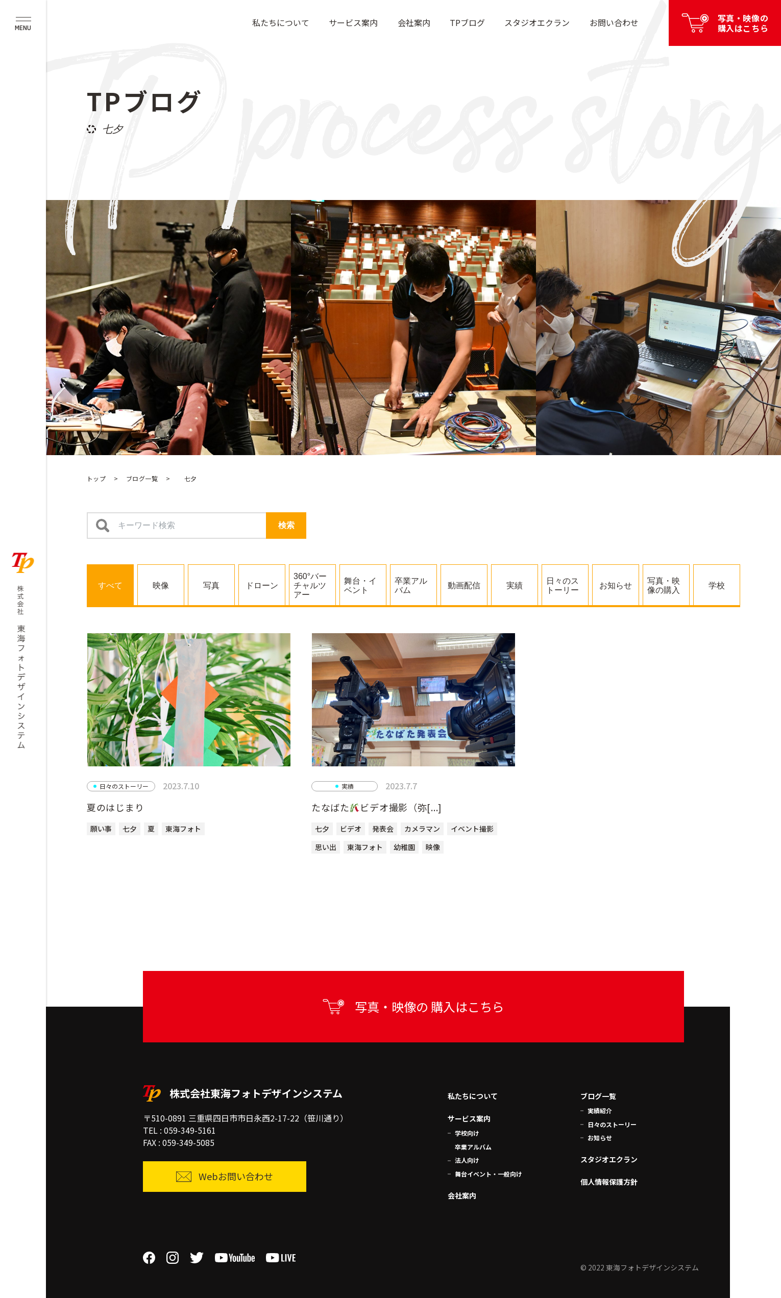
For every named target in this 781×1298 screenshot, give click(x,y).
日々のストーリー (612, 1124)
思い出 (325, 847)
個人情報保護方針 (609, 1182)
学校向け (467, 1133)
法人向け (467, 1160)
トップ (96, 478)
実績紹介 (600, 1110)
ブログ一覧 (142, 478)
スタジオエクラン (537, 22)
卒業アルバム (473, 1146)
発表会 (383, 828)
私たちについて (280, 22)
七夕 (130, 828)
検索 (286, 525)
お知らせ (600, 1137)
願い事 (101, 828)
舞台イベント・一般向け (488, 1173)
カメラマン (422, 828)
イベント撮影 (472, 828)
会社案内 (414, 22)
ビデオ (350, 828)
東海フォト (183, 828)
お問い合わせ (614, 22)
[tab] (110, 584)
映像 (433, 847)
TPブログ (467, 22)
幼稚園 (404, 847)
